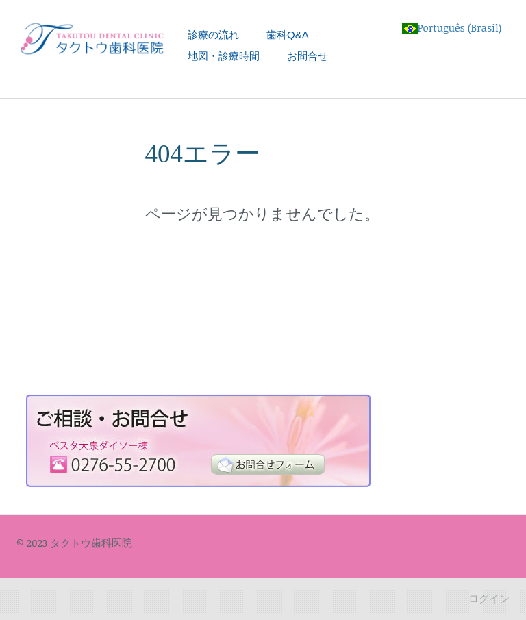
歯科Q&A (287, 34)
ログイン (489, 598)
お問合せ (307, 56)
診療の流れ (213, 34)
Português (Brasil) (452, 27)
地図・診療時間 (224, 56)
